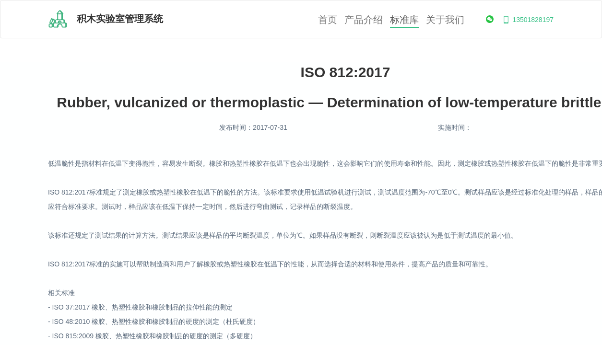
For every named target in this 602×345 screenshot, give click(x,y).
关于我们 (445, 20)
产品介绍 (363, 20)
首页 (327, 20)
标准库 (404, 20)
